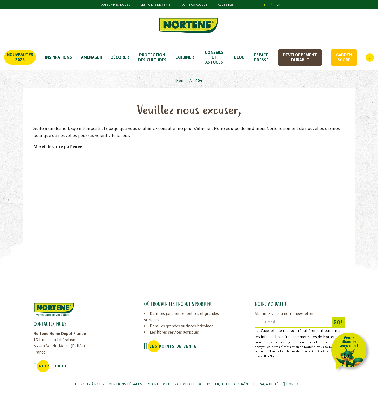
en (278, 4)
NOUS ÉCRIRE (53, 366)
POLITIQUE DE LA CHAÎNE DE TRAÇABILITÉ (243, 384)
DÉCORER (119, 57)
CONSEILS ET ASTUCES (214, 57)
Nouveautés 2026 (20, 57)
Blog (239, 57)
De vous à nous (89, 384)
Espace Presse (261, 57)
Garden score (344, 57)
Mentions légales (125, 384)
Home (181, 80)
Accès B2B (225, 5)
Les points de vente (156, 5)
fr (264, 4)
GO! (338, 322)
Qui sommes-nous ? (115, 5)
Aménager (91, 57)
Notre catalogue (194, 5)
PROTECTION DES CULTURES (152, 57)
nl (271, 4)
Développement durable (300, 57)
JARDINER (185, 57)
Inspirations (58, 57)
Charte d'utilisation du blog (174, 384)
